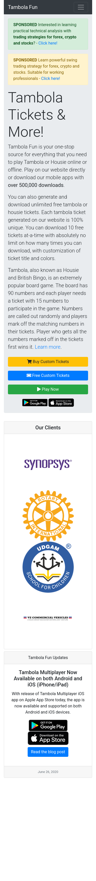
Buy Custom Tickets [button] (48, 361)
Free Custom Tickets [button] (48, 375)
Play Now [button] (48, 389)
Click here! (47, 43)
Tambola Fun (23, 7)
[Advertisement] (48, 826)
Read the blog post (48, 751)
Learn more (47, 347)
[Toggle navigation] (81, 7)
